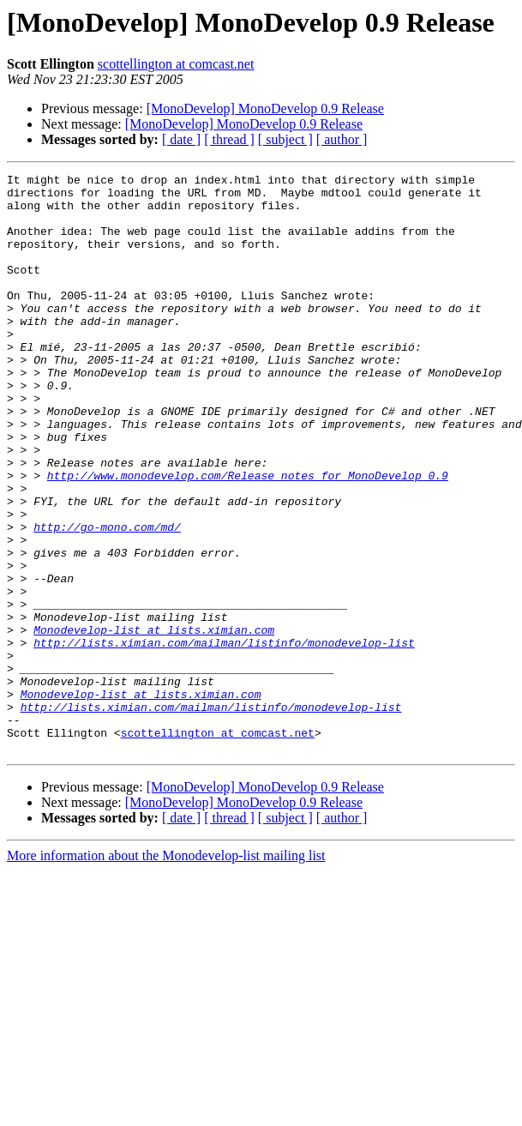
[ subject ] (285, 139)
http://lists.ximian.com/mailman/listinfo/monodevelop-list (224, 737)
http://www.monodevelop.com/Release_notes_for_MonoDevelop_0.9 (247, 537)
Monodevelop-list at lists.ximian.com (153, 722)
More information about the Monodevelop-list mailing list (166, 971)
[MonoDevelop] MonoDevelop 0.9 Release (265, 108)
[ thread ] (229, 139)
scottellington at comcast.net (176, 64)
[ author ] (342, 139)
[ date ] (181, 139)
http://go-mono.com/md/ (107, 598)
